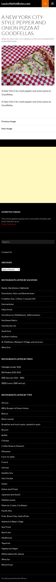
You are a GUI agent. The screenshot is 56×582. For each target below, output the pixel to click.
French (4, 462)
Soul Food (6, 527)
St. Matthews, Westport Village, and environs (22, 342)
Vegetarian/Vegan (9, 548)
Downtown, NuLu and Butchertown (17, 293)
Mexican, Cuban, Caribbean (14, 505)
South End (6, 331)
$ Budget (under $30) (11, 367)
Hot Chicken (7, 478)
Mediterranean (8, 500)
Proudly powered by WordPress (13, 578)
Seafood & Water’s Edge (12, 521)
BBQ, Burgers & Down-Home (15, 408)
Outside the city (8, 325)
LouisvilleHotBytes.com (15, 3)
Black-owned (7, 419)
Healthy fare (7, 473)
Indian (4, 483)
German (5, 467)
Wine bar (5, 559)
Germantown (7, 304)
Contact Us (6, 252)
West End (5, 347)
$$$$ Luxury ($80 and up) (13, 383)
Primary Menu (52, 3)
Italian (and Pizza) (9, 489)
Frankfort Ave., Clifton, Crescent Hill (18, 298)
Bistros (4, 413)
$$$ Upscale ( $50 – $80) (12, 377)
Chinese (5, 440)
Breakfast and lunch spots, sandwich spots (20, 424)
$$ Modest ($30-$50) (11, 372)
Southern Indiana (9, 336)
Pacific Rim (6, 510)
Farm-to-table (7, 456)
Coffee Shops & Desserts (12, 446)
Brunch (4, 429)
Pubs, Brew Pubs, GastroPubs (15, 516)
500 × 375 (19, 39)
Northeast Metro (9, 320)
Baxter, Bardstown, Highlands (15, 288)
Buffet (4, 435)
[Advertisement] (28, 175)
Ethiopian (5, 451)
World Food (7, 564)
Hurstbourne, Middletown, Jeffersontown (20, 315)
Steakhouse (6, 537)
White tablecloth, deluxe (12, 554)
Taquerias (5, 543)
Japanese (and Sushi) (10, 494)
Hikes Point (6, 309)
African (5, 402)
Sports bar (6, 532)
